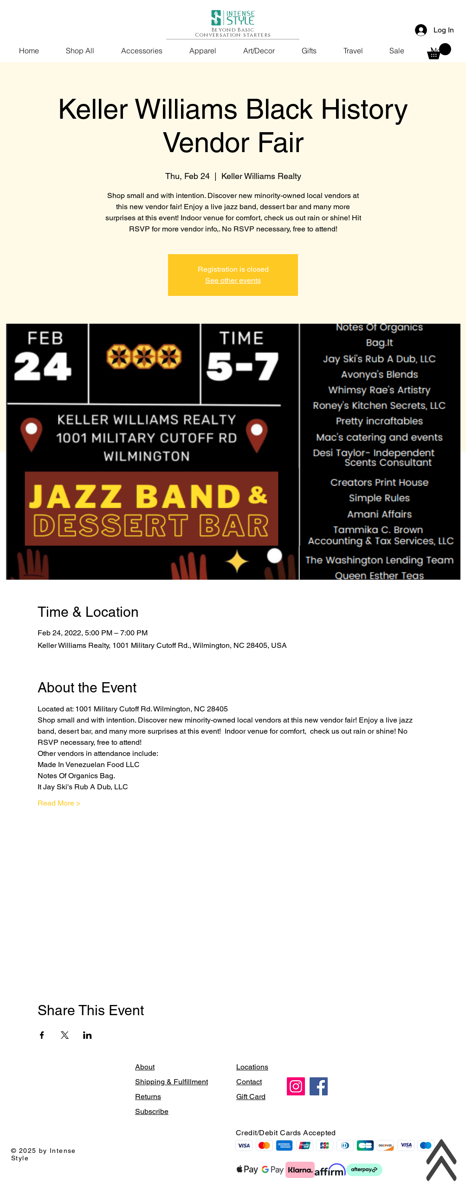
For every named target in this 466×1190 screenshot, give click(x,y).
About (145, 1066)
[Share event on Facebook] (42, 1035)
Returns (148, 1096)
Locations (252, 1066)
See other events (233, 280)
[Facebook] (319, 1086)
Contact (249, 1081)
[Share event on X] (64, 1035)
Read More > (59, 803)
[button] (439, 51)
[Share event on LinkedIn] (87, 1035)
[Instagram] (296, 1086)
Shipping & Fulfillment (171, 1081)
